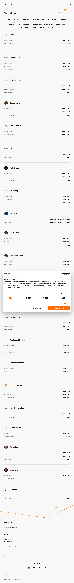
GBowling (12, 22)
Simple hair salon (60, 24)
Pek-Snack (64, 19)
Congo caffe (35, 19)
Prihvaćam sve (59, 308)
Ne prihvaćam (36, 308)
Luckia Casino (49, 22)
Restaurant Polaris (24, 24)
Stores (9, 19)
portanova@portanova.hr (10, 546)
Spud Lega (43, 27)
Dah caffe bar (45, 19)
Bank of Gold (13, 24)
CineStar (19, 22)
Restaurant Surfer (37, 24)
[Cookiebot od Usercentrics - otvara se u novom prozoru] (63, 273)
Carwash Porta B (37, 22)
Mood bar (50, 27)
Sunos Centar (24, 27)
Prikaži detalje (63, 303)
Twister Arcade (48, 24)
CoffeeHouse (25, 19)
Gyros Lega (34, 27)
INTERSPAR (16, 19)
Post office (27, 22)
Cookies (6, 574)
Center (6, 554)
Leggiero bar (55, 19)
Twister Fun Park (60, 22)
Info (5, 556)
